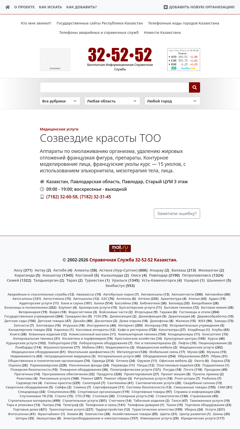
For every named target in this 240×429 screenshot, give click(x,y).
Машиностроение (58, 347)
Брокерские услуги (94, 307)
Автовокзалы (151, 294)
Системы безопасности (145, 387)
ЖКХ (201, 320)
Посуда (169, 369)
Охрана (217, 360)
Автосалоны (22, 298)
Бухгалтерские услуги (137, 307)
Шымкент (216, 280)
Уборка (190, 409)
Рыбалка (209, 378)
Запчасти (21, 325)
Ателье (194, 298)
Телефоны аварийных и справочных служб (99, 32)
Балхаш (178, 269)
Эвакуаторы (46, 418)
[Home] (7, 7)
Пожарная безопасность (31, 369)
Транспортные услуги (67, 409)
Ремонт (87, 378)
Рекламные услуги (55, 378)
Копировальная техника (33, 338)
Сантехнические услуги (155, 382)
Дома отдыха (130, 320)
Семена (80, 387)
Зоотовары (45, 325)
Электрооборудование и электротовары (96, 418)
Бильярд (176, 303)
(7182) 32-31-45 (95, 196)
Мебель (88, 347)
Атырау (156, 269)
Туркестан (94, 280)
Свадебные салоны (199, 382)
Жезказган (208, 269)
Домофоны (159, 320)
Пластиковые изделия (175, 365)
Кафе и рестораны (133, 329)
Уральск (120, 280)
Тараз (71, 280)
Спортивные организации (99, 391)
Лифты (184, 342)
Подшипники (213, 365)
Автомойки (214, 294)
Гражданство (76, 316)
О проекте (24, 7)
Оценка (15, 365)
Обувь (216, 356)
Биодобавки (202, 303)
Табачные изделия (149, 400)
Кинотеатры (169, 329)
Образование (189, 356)
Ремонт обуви (115, 378)
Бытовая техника (178, 307)
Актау (40, 269)
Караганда (24, 275)
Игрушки (70, 325)
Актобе (60, 269)
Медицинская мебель (154, 347)
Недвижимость (23, 356)
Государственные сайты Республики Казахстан (100, 23)
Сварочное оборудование (27, 387)
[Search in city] (172, 101)
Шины (218, 413)
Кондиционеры (181, 334)
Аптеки (144, 298)
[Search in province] (112, 101)
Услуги (210, 409)
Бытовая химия (214, 307)
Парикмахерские (44, 365)
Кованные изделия (44, 334)
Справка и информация (193, 391)
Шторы (22, 418)
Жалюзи (182, 320)
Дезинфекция (150, 316)
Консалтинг (211, 334)
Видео (54, 312)
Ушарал (191, 280)
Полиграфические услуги (131, 369)
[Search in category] (60, 101)
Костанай (84, 275)
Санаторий (91, 382)
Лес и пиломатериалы (152, 342)
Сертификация (105, 387)
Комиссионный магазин (89, 334)
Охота (199, 360)
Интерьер (153, 325)
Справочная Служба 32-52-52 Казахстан (132, 260)
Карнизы (61, 329)
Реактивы (24, 378)
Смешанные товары (190, 387)
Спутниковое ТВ (33, 396)
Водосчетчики (80, 312)
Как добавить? (81, 7)
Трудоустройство (109, 409)
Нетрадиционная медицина (67, 356)
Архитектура (171, 298)
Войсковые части (113, 312)
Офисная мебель (173, 360)
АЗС (104, 298)
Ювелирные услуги (156, 418)
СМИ (222, 387)
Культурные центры (180, 338)
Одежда (98, 360)
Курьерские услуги (21, 342)
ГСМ (97, 316)
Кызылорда (112, 275)
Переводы (119, 365)
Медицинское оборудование (35, 352)
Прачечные (23, 373)
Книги (15, 334)
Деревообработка (212, 316)
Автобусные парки (118, 294)
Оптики (122, 360)
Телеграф (71, 405)
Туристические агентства (153, 409)
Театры (48, 405)
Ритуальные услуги (150, 378)
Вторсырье (144, 312)
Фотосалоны (18, 413)
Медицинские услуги (59, 129)
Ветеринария (29, 312)
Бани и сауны (72, 303)
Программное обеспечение (65, 373)
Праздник (212, 369)
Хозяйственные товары (131, 413)
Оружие (143, 360)
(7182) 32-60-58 (62, 196)
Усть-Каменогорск (159, 280)
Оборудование (155, 356)
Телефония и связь (101, 405)
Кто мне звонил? (36, 23)
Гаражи (166, 312)
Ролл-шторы (185, 378)
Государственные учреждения (29, 316)
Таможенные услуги (206, 400)
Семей (13, 280)
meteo (55, 68)
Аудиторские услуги (35, 303)
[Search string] (114, 87)
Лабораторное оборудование (103, 342)
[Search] (194, 87)
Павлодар (158, 275)
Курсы (213, 338)
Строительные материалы (30, 400)
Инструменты (98, 325)
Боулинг (65, 307)
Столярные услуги (132, 396)
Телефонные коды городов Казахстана (183, 23)
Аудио (214, 298)
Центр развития (192, 413)
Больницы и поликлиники (26, 307)
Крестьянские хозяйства (135, 338)
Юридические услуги (198, 418)
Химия (72, 413)
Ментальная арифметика (89, 352)
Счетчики (117, 400)
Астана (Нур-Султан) (118, 269)
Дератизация (179, 316)
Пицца (142, 365)
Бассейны (123, 303)
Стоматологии (168, 396)
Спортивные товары (148, 391)
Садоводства (26, 382)
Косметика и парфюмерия (84, 338)
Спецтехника (58, 391)
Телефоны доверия (143, 405)
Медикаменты (117, 347)
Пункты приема (206, 373)
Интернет (126, 325)
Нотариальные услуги (116, 356)
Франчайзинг (49, 413)
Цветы (165, 413)
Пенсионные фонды (85, 365)
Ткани (171, 405)
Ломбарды (24, 347)
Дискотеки (103, 320)
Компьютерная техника (137, 334)
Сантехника (117, 382)
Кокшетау (51, 275)
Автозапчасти (183, 294)
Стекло (60, 396)
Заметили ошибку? (177, 213)
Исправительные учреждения (194, 325)
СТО (78, 396)
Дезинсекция (121, 316)
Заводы (220, 320)
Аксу (18, 269)
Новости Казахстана (162, 32)
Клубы (217, 329)
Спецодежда (28, 391)
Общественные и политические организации (45, 360)
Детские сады (15, 320)
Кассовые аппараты (92, 329)
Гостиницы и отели (195, 312)
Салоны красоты (58, 382)
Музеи (192, 352)
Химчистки (94, 413)
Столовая (100, 396)
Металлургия (128, 352)
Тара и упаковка (20, 405)
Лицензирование (213, 342)
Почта (189, 369)
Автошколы (82, 298)
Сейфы (60, 387)
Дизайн (79, 320)
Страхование (200, 396)
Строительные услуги (80, 400)
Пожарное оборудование (80, 369)
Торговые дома (25, 409)
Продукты (105, 373)
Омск (136, 275)
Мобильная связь (163, 352)
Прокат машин (173, 373)
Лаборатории (59, 342)
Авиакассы (85, 294)
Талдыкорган (46, 280)
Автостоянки (53, 298)
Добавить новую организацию (198, 7)
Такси (176, 400)
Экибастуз (115, 285)
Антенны (123, 298)
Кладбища (196, 329)
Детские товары (51, 320)
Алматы (81, 269)
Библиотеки (150, 303)
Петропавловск (196, 275)
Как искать (50, 7)
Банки (99, 303)
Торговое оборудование (205, 405)
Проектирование (138, 373)
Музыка (213, 352)
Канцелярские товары (26, 329)
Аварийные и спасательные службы (37, 294)
